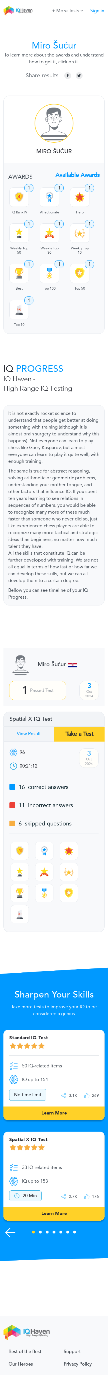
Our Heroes (21, 1364)
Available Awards (77, 175)
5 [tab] (61, 1233)
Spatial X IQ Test (30, 719)
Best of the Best (25, 1351)
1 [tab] (33, 1233)
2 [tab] (40, 1233)
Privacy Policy (78, 1364)
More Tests (67, 10)
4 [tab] (54, 1233)
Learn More (54, 1113)
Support (72, 1351)
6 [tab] (68, 1233)
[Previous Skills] (10, 1232)
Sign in (97, 11)
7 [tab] (74, 1233)
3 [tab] (47, 1233)
